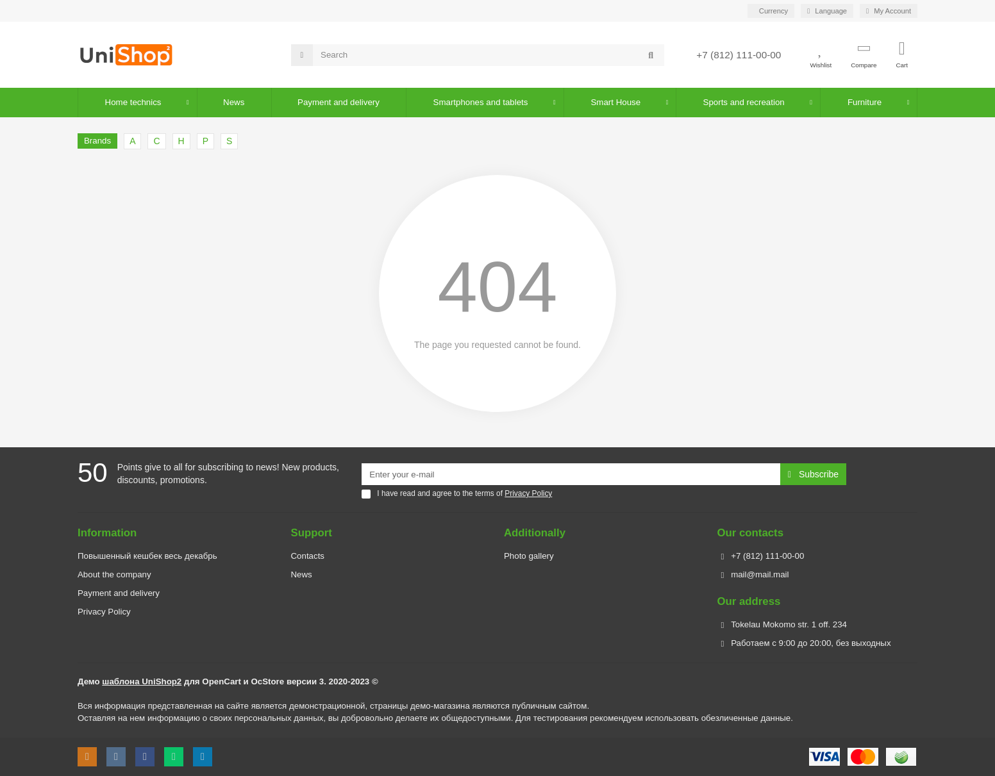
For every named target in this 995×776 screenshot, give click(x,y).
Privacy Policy (104, 611)
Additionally (534, 533)
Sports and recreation (744, 102)
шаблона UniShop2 (141, 681)
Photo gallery (529, 556)
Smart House (616, 102)
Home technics (133, 102)
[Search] (488, 55)
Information (107, 533)
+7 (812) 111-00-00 (738, 54)
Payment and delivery (119, 593)
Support (311, 533)
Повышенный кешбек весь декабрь (147, 556)
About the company (114, 574)
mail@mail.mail (760, 574)
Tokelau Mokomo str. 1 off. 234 (789, 624)
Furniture (865, 102)
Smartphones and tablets (480, 102)
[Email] (571, 474)
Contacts (307, 556)
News (233, 102)
